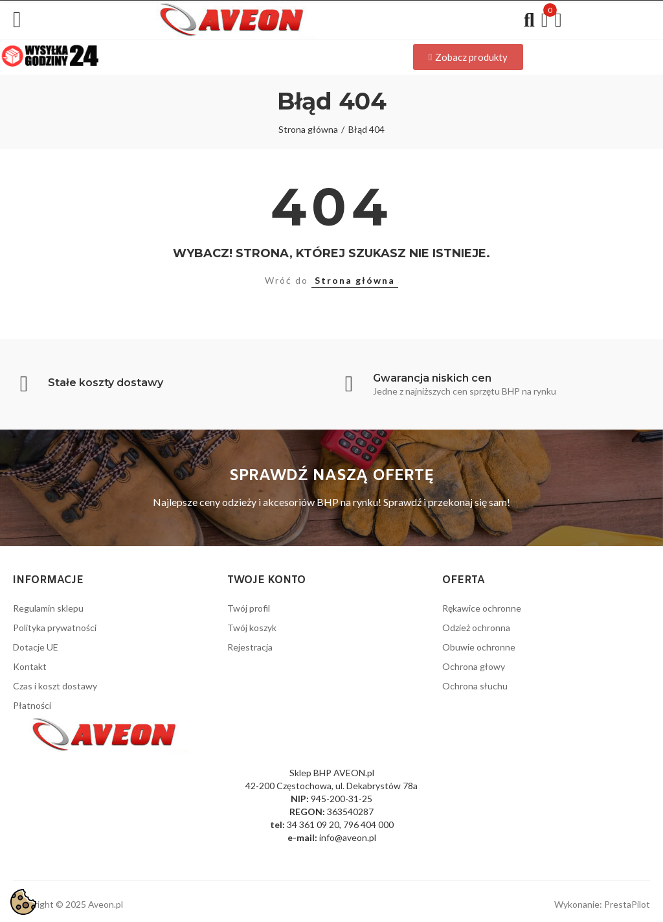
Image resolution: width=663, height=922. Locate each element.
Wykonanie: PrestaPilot (602, 904)
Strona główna (355, 280)
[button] (468, 57)
